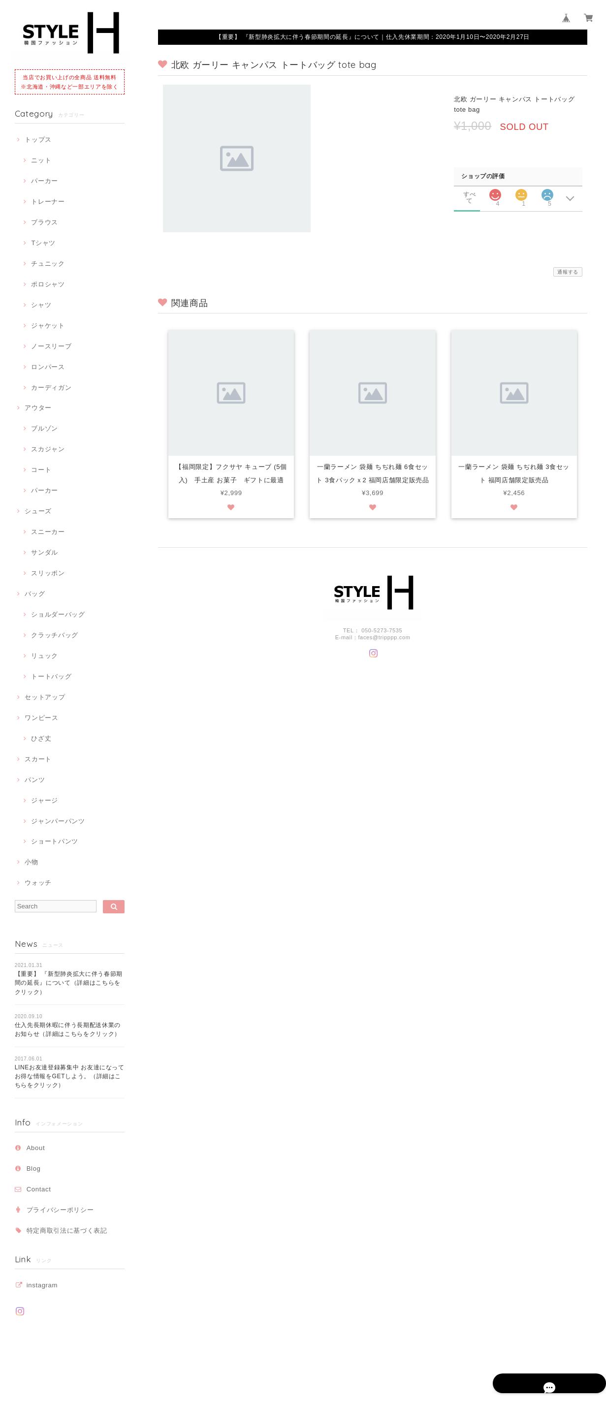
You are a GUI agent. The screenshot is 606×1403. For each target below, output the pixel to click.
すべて (469, 194)
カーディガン (51, 387)
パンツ (35, 779)
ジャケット (47, 325)
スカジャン (47, 449)
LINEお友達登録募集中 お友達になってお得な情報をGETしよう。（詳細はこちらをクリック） (70, 1076)
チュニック (47, 263)
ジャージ (44, 800)
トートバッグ (51, 676)
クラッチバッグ (54, 635)
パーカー (44, 181)
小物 (31, 862)
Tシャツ (43, 243)
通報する (567, 272)
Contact (39, 1189)
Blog (34, 1168)
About (36, 1148)
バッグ (35, 593)
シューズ (38, 511)
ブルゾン (44, 428)
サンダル (44, 552)
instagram (42, 1285)
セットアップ (45, 697)
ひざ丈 (41, 738)
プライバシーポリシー (60, 1210)
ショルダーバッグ (58, 614)
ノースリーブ (51, 346)
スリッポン (47, 573)
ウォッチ (38, 882)
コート (41, 469)
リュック (44, 655)
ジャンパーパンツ (58, 821)
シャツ (41, 305)
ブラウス (44, 222)
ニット (41, 160)
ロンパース (47, 367)
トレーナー (47, 201)
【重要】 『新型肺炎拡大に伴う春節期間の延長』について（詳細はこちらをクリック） (69, 983)
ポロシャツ (47, 284)
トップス (38, 139)
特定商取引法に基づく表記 (67, 1230)
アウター (38, 407)
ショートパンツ (54, 841)
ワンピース (41, 717)
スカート (38, 759)
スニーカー (47, 531)
